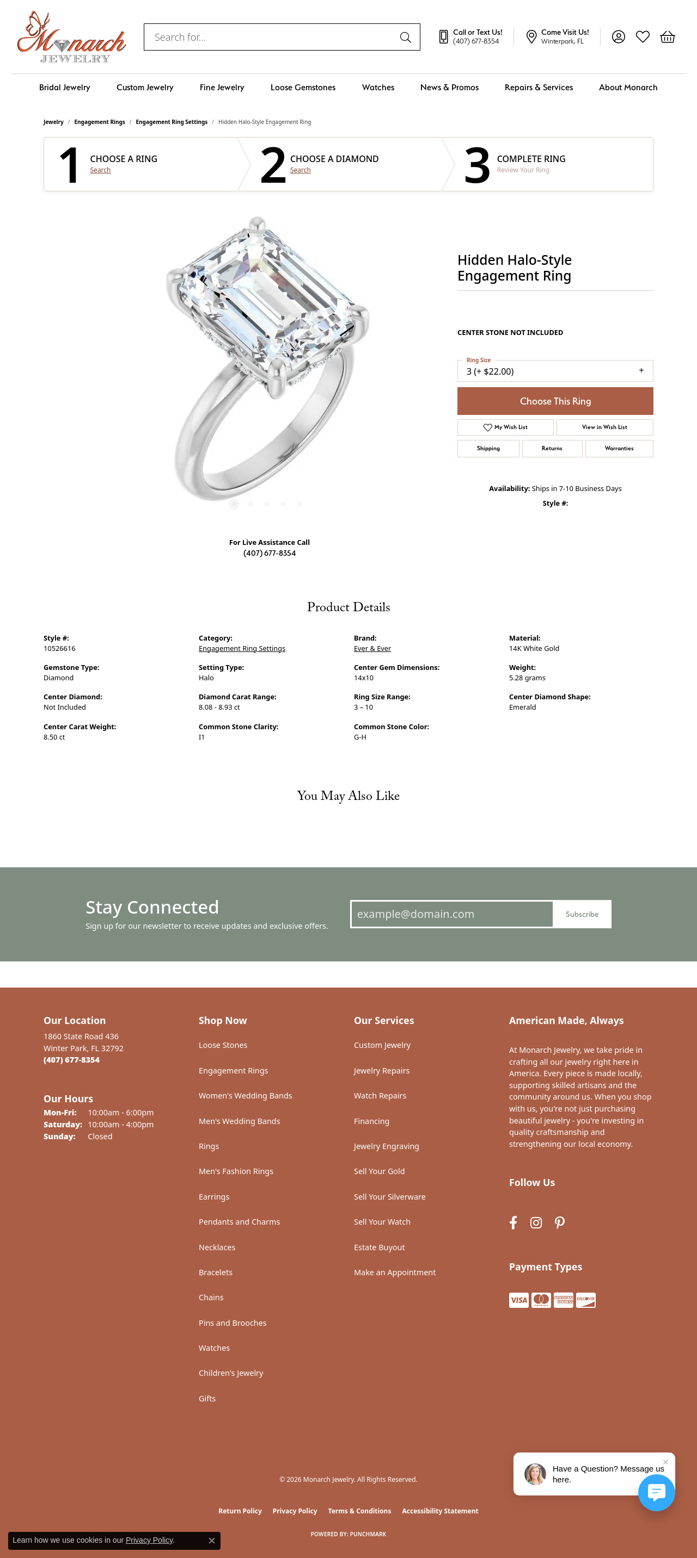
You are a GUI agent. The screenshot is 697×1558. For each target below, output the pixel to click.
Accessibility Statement (440, 1511)
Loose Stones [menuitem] (223, 1045)
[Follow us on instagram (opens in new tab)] (536, 1223)
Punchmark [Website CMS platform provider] (368, 1534)
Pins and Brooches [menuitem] (233, 1323)
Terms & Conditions (360, 1511)
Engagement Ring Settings (172, 122)
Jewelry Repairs (381, 1070)
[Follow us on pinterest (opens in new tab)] (560, 1223)
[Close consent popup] (212, 1540)
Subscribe (582, 913)
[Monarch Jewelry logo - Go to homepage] (71, 36)
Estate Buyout (379, 1247)
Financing (371, 1121)
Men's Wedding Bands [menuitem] (239, 1121)
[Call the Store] (72, 1059)
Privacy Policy (295, 1511)
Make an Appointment (395, 1272)
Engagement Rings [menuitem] (233, 1070)
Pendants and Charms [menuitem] (239, 1221)
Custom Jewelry (145, 87)
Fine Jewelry (222, 87)
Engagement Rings (100, 122)
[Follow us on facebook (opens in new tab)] (513, 1223)
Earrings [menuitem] (214, 1196)
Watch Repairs (380, 1095)
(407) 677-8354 (269, 552)
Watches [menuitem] (214, 1348)
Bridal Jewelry (64, 87)
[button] (618, 37)
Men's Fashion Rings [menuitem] (236, 1171)
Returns (552, 448)
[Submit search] (407, 37)
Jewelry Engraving (386, 1146)
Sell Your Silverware (390, 1196)
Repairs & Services (539, 87)
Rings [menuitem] (209, 1146)
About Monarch (628, 87)
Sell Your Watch (382, 1221)
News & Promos (449, 87)
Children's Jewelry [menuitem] (231, 1373)
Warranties (619, 448)
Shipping (488, 448)
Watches (378, 87)
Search (100, 170)
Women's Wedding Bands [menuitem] (245, 1095)
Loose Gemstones (303, 87)
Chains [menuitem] (211, 1297)
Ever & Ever (372, 648)
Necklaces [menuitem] (217, 1247)
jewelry (54, 122)
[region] (266, 365)
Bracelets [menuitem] (216, 1272)
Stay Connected (152, 907)
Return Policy (240, 1511)
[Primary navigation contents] (348, 87)
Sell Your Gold (379, 1171)
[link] (475, 37)
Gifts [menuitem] (207, 1398)
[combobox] (269, 37)
